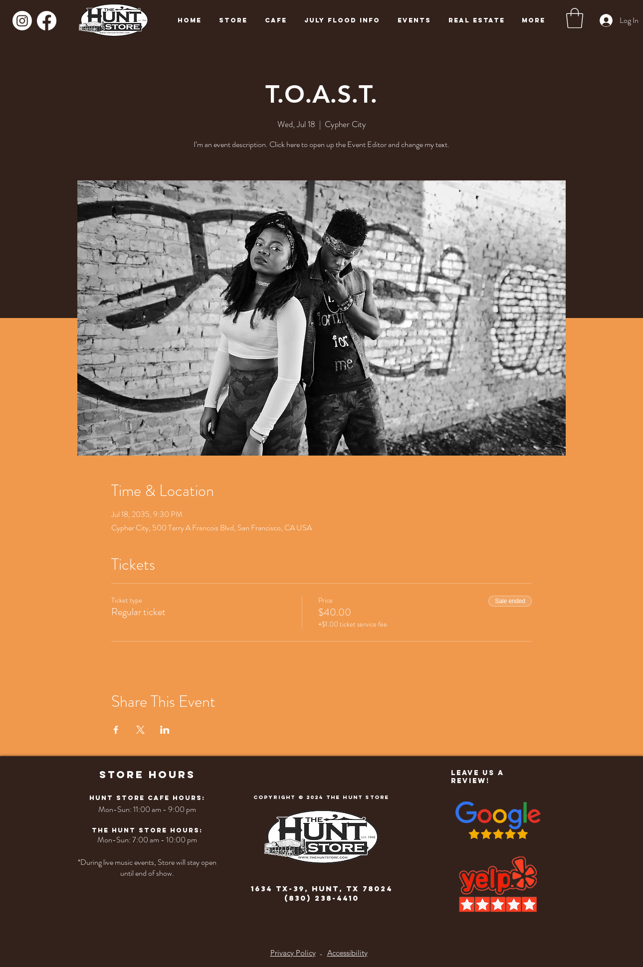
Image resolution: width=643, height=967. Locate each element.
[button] (574, 18)
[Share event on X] (140, 730)
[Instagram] (22, 20)
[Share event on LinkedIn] (165, 730)
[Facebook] (46, 20)
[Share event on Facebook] (116, 730)
